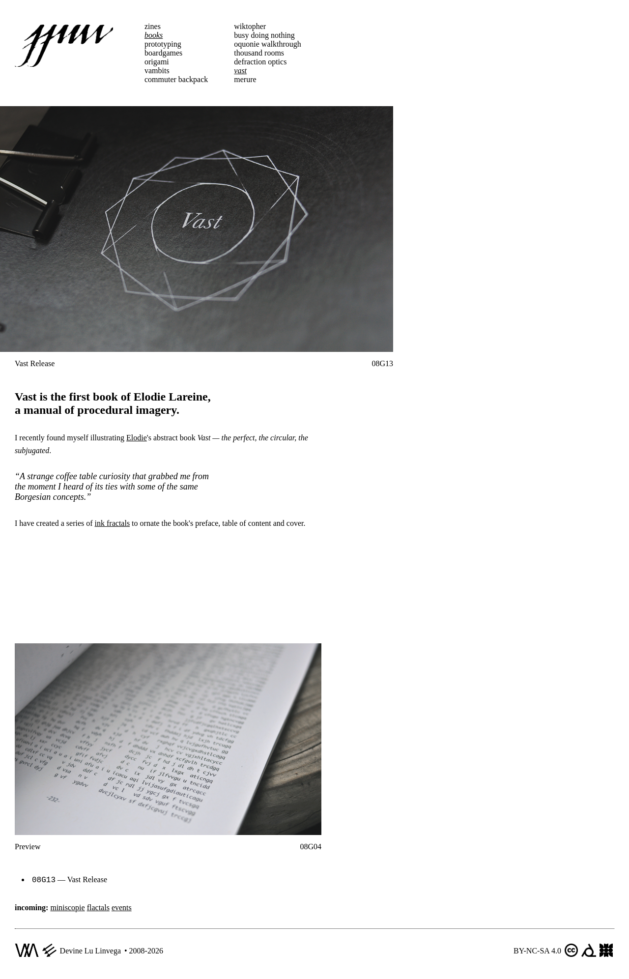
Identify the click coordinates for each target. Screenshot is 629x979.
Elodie (136, 437)
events (122, 906)
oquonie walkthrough (267, 44)
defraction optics (260, 62)
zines (152, 26)
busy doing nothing (264, 35)
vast (240, 70)
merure (245, 79)
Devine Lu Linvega (90, 950)
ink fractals (112, 523)
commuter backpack (176, 79)
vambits (157, 70)
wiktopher (250, 26)
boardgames (163, 53)
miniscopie (67, 906)
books (153, 35)
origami (156, 62)
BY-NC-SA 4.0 (537, 950)
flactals (98, 906)
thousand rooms (259, 53)
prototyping (162, 44)
